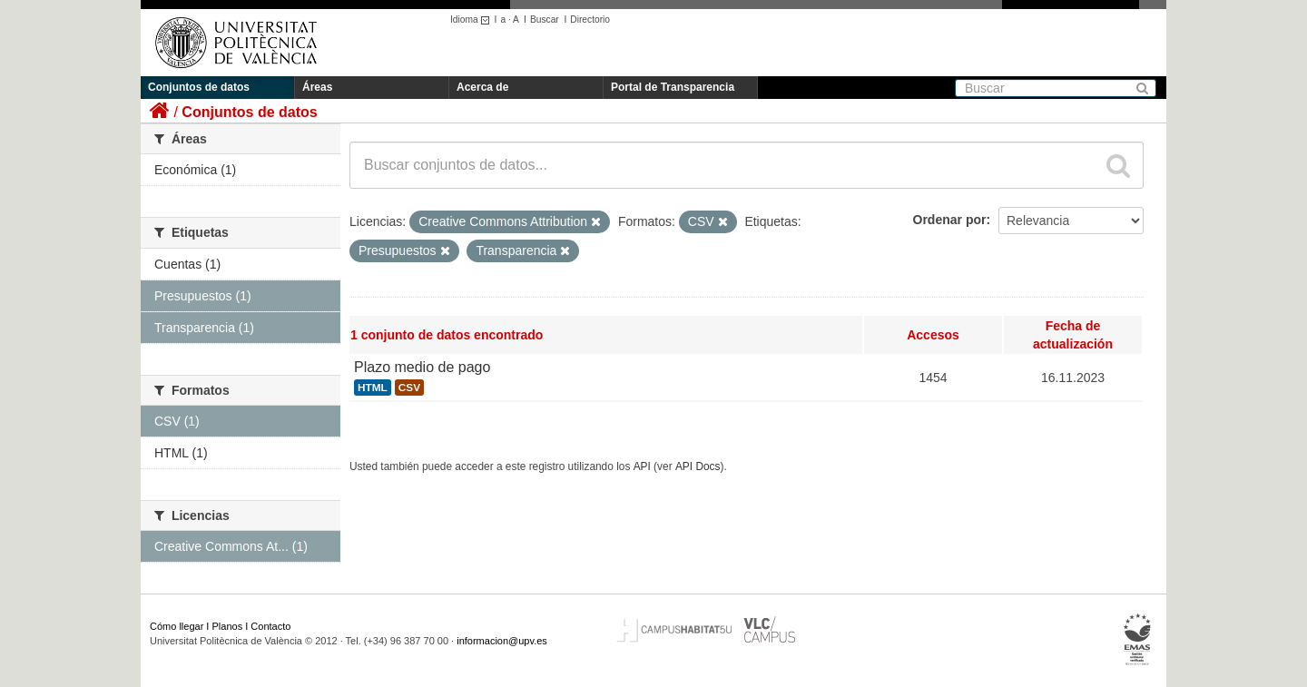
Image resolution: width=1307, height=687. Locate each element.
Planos (227, 626)
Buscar (544, 20)
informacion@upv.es (502, 640)
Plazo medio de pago (422, 367)
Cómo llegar (176, 626)
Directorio (590, 20)
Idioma (472, 20)
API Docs (698, 466)
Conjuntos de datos (199, 87)
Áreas (317, 87)
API (642, 466)
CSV (409, 387)
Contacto (270, 626)
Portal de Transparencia (672, 87)
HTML (373, 387)
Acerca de (482, 87)
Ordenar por (950, 219)
